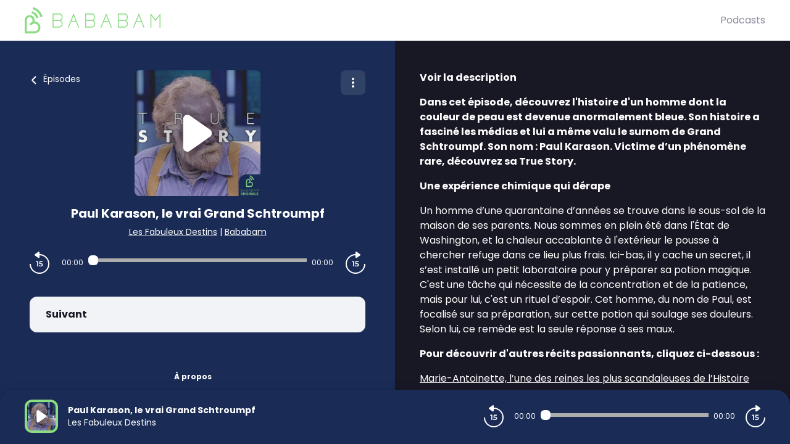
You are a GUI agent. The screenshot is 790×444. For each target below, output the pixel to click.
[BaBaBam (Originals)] (372, 20)
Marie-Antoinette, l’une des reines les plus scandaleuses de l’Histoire (584, 378)
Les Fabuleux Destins (173, 232)
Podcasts (742, 20)
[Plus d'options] (353, 82)
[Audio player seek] (197, 260)
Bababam (246, 232)
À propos (193, 376)
